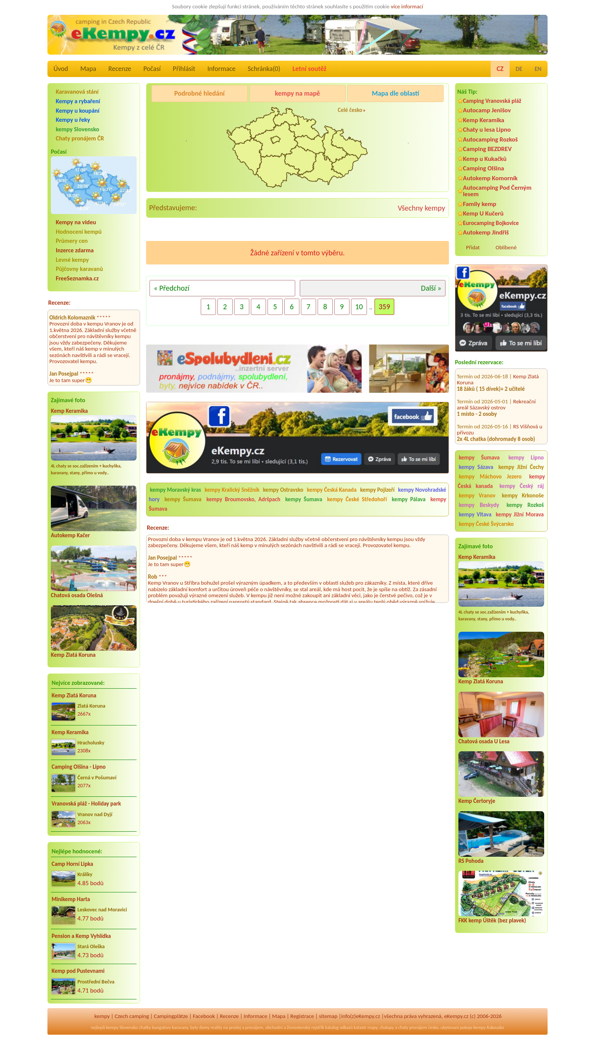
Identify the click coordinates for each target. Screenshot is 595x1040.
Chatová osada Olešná (77, 595)
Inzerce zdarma (75, 250)
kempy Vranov (477, 495)
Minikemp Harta (71, 899)
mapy (372, 1027)
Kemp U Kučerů (483, 213)
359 (384, 306)
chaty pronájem (412, 1027)
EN (538, 68)
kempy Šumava (479, 457)
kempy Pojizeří (377, 489)
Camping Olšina (483, 168)
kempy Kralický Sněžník (232, 489)
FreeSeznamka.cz (77, 278)
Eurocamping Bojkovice (491, 223)
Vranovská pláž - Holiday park (86, 803)
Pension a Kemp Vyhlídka (81, 936)
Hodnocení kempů (79, 231)
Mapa (88, 69)
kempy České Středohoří (357, 499)
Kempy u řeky (73, 119)
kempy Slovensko (77, 129)
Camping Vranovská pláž (492, 100)
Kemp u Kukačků (485, 159)
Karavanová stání (77, 91)
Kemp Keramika (69, 411)
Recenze (120, 69)
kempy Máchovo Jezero (490, 476)
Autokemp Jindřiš (486, 232)
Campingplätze (171, 1016)
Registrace (302, 1016)
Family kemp (479, 204)
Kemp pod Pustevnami (78, 971)
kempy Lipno (526, 457)
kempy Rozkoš (525, 505)
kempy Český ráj (521, 486)
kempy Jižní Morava (520, 514)
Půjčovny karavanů (79, 268)
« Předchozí (171, 288)
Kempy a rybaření (78, 101)
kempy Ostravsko (283, 489)
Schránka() (264, 69)
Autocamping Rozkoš (490, 139)
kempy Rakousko (488, 1027)
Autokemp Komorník (490, 178)
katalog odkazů (339, 1027)
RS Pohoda (470, 860)
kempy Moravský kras (175, 489)
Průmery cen (72, 240)
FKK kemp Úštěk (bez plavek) (492, 920)
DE (519, 68)
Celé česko (350, 110)
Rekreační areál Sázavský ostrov (496, 397)
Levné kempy (72, 259)
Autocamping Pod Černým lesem (497, 191)
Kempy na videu (76, 222)
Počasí (152, 69)
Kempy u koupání (77, 110)
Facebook (204, 1016)
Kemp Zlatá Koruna (73, 654)
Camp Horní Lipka (72, 864)
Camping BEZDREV (487, 149)
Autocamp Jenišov (487, 110)
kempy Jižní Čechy (521, 467)
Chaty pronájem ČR (80, 138)
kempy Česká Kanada (332, 489)
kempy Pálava (409, 499)
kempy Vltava (475, 514)
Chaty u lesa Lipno (487, 130)
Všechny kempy (421, 207)
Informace (221, 69)
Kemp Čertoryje (476, 801)
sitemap (328, 1016)
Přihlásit (184, 69)
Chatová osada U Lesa (484, 741)
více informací (407, 6)
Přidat (473, 247)
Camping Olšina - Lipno (78, 766)
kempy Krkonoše (523, 495)
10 (359, 306)
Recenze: (59, 302)
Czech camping (132, 1016)
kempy (102, 1016)
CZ (500, 69)
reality (216, 1027)
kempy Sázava (476, 467)
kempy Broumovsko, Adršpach (243, 499)
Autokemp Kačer (70, 535)
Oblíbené (506, 247)
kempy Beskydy (479, 505)
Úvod (61, 69)
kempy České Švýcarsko (486, 524)
